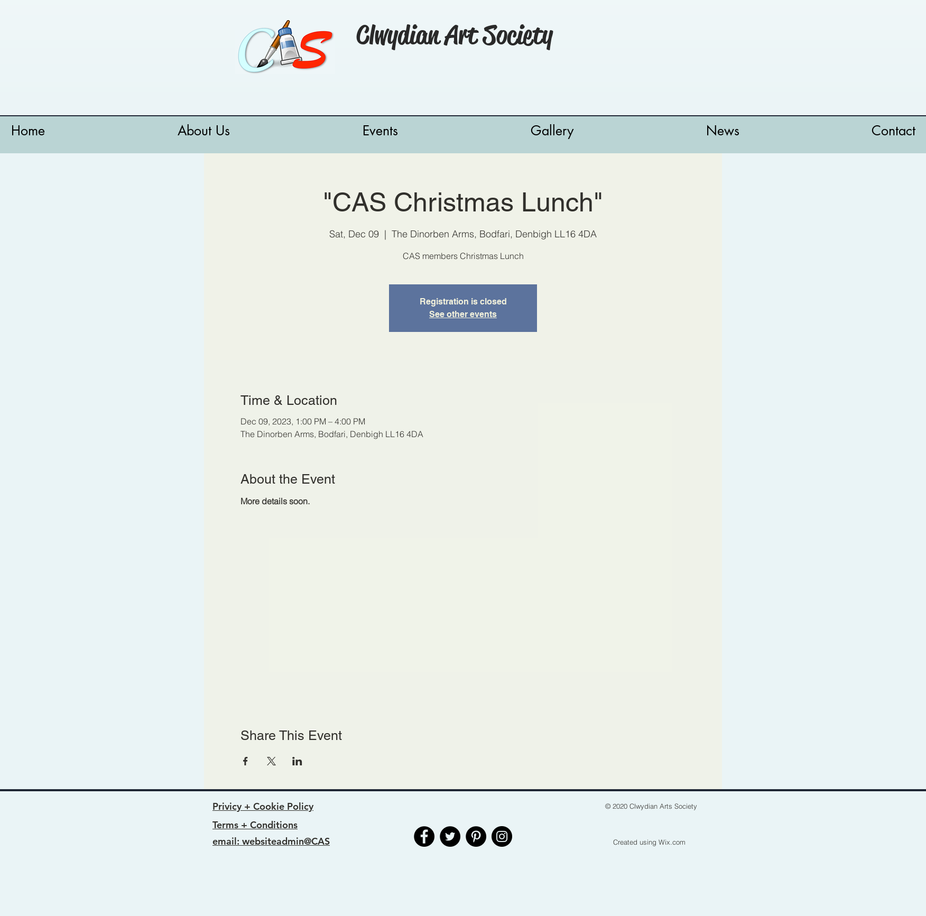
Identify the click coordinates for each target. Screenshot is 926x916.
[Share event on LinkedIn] (297, 761)
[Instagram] (502, 836)
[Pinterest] (476, 836)
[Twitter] (450, 836)
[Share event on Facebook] (245, 761)
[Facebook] (424, 836)
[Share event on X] (271, 761)
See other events (463, 314)
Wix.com (672, 842)
